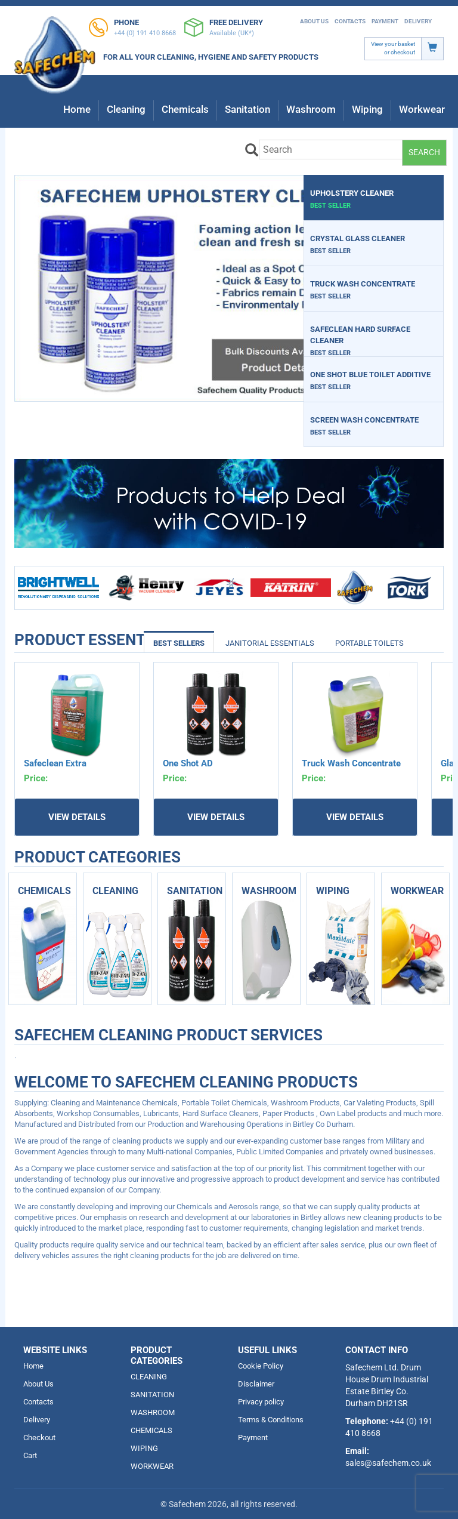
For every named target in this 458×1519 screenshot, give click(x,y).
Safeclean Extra (55, 763)
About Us (314, 21)
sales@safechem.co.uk (388, 1463)
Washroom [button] (311, 109)
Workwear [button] (422, 109)
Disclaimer (256, 1383)
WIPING (144, 1448)
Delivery (418, 21)
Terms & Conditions (271, 1419)
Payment (385, 21)
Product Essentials (48, 640)
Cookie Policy (260, 1365)
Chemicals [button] (185, 109)
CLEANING (149, 1376)
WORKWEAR (152, 1466)
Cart (30, 1455)
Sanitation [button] (247, 109)
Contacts (350, 21)
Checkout (39, 1437)
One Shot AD (188, 763)
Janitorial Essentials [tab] (269, 643)
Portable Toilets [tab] (369, 643)
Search (424, 152)
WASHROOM (153, 1412)
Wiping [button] (367, 109)
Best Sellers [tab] (179, 643)
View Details (77, 817)
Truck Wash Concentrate (351, 763)
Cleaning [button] (126, 109)
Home (77, 109)
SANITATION (152, 1394)
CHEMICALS (151, 1430)
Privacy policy (261, 1401)
